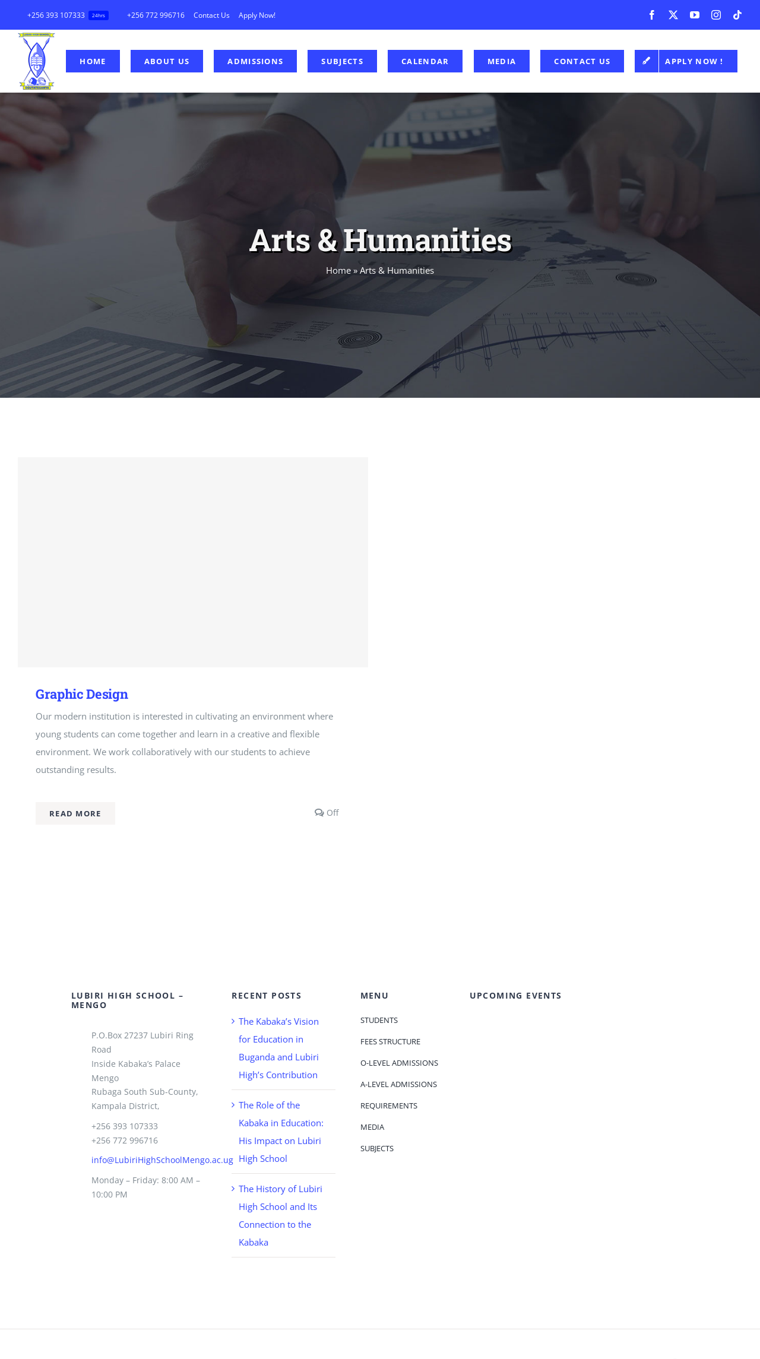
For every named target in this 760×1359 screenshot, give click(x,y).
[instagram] (716, 15)
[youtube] (694, 15)
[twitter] (673, 15)
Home (338, 270)
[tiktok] (737, 15)
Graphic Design (82, 693)
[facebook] (652, 15)
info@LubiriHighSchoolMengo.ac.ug (162, 1159)
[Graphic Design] (193, 562)
